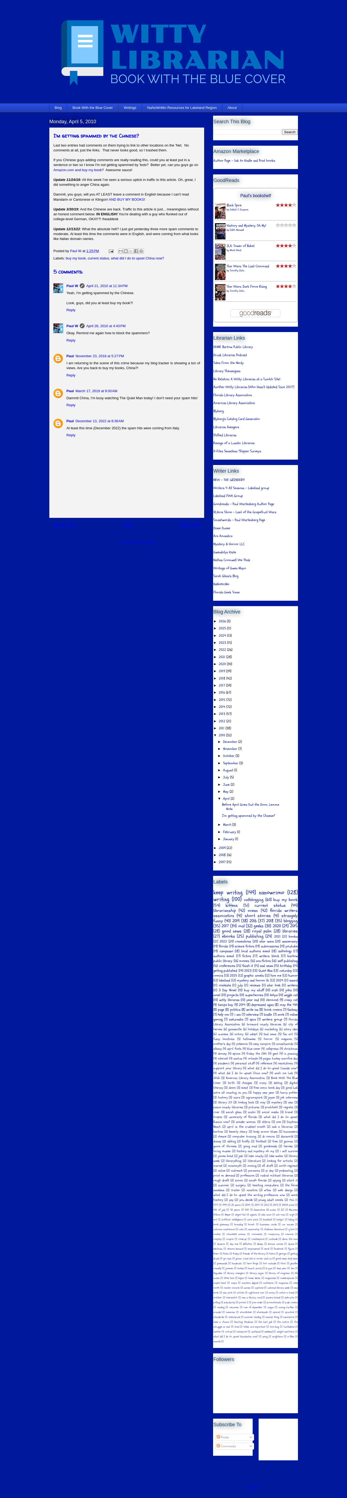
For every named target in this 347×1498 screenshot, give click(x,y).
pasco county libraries (228, 1107)
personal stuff (245, 1063)
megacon (286, 1039)
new (290, 1102)
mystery (276, 1102)
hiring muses (222, 1151)
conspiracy (273, 1234)
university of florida (243, 1117)
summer (223, 1185)
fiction (246, 956)
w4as (267, 1190)
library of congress (279, 1273)
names (247, 1288)
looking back (246, 1102)
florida (223, 946)
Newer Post (64, 525)
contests (225, 985)
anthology (285, 951)
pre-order (257, 1302)
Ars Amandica (222, 536)
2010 (222, 735)
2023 (223, 642)
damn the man (290, 1239)
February (230, 832)
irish (275, 990)
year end (252, 999)
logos (241, 1278)
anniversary (290, 941)
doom (232, 1088)
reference (266, 1063)
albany (217, 1049)
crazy (262, 1083)
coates (217, 1234)
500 (247, 1210)
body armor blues (265, 1131)
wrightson (277, 1336)
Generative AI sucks (265, 1210)
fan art (288, 1034)
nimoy (272, 1293)
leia (292, 1268)
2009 (223, 848)
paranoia (254, 1170)
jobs (288, 990)
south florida (258, 1180)
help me (223, 1014)
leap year (282, 1268)
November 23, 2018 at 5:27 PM (99, 356)
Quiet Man (265, 970)
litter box (229, 1278)
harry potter (289, 1092)
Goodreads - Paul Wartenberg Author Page (243, 504)
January (229, 839)
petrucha (289, 1297)
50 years (235, 1210)
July (226, 777)
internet (223, 1058)
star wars (266, 941)
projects (233, 995)
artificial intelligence (231, 1219)
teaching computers (265, 1185)
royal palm (262, 931)
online (221, 1170)
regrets (288, 1107)
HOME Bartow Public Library (233, 347)
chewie (222, 1136)
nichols (240, 1293)
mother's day (222, 1044)
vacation (252, 1190)
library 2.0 (225, 1102)
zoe (278, 1122)
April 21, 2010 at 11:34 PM (106, 286)
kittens (232, 905)
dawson (221, 1244)
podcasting (286, 1170)
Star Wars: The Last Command (248, 266)
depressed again (262, 1004)
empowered (253, 1249)
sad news (266, 965)
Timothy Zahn (237, 270)
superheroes (254, 995)
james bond (225, 1156)
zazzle (216, 1341)
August (228, 770)
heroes (288, 1146)
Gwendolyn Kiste (224, 552)
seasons (230, 1312)
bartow (218, 1131)
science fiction (244, 946)
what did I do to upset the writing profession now (249, 1195)
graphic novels (254, 975)
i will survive (289, 1151)
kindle (268, 1014)
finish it (247, 965)
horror (268, 1039)
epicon (236, 1053)
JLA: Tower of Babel (241, 245)
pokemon (242, 1044)
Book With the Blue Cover (93, 108)
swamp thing (272, 1317)
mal (241, 926)
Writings (130, 108)
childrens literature (274, 1229)
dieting (278, 1083)
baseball (267, 1219)
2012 (222, 721)
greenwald (222, 1263)
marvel (217, 1166)
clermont (272, 999)
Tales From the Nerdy (228, 362)
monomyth (235, 1166)
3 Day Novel (227, 990)
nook (281, 1014)
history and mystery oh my (255, 1151)
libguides (217, 1273)
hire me (276, 975)
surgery (241, 1185)
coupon (230, 1239)
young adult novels (270, 1200)
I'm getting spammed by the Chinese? (248, 815)
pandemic (224, 1063)
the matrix (283, 1322)
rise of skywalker (252, 1307)
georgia (283, 1254)
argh (292, 1215)
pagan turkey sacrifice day (280, 1058)
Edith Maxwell (237, 230)
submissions (270, 946)
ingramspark (254, 1097)
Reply (70, 310)
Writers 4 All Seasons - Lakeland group (241, 488)
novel (216, 995)
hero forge (252, 1263)
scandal (217, 1312)
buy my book (76, 258)
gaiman (288, 1141)
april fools (234, 1049)
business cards (268, 1224)
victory (238, 1034)
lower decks (254, 1278)
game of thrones (225, 1146)
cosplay (217, 1239)
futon (272, 1254)
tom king (274, 1327)
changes (247, 1083)
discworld (287, 1136)
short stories (258, 916)
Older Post (190, 525)
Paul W (72, 286)
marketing (271, 1029)
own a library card (252, 1297)
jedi (241, 1156)
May (226, 791)
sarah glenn (234, 1112)
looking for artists (280, 1161)
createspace (257, 1239)
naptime (259, 1288)
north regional (288, 1166)
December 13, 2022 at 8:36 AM (99, 421)
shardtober (246, 1312)
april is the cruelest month (246, 1127)
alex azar (266, 1215)
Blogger (252, 1487)
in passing (291, 1053)
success (223, 1034)
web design (285, 1190)
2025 (223, 628)
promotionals (274, 1302)
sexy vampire (262, 1044)
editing (231, 1141)
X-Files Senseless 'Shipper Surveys (237, 451)
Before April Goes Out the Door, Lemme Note (250, 806)
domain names (275, 1244)
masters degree (250, 1283)
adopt (254, 1034)
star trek (274, 985)
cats (241, 1229)
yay (231, 1200)
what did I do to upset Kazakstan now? (235, 1336)
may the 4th (289, 1004)
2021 (222, 657)
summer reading (252, 1317)
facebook (278, 1249)
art (215, 1219)
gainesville (235, 1029)
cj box (291, 1229)
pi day (270, 1170)
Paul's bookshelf (255, 195)
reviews (255, 985)
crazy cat (291, 999)
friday (236, 1254)
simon (239, 1180)
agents (253, 1215)
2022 (223, 649)
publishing (255, 936)
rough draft (221, 1180)
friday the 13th (256, 1053)
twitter (217, 1332)
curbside (273, 1239)
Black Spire (234, 205)
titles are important (254, 1327)
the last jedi (265, 1322)
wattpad (255, 1332)
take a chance (221, 1322)
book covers (273, 1009)
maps (234, 1283)
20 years (236, 1205)
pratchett (271, 1107)
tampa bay (225, 1004)
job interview (289, 1097)
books (293, 936)
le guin (269, 1268)
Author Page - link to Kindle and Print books (244, 160)
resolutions (285, 1063)
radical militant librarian (276, 1175)
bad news (270, 1034)
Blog (58, 108)
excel (266, 1249)
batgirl (280, 1219)
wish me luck (284, 1073)
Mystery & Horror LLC (229, 544)
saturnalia (236, 1019)
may (262, 1102)
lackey (240, 1268)
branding (238, 1224)
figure (291, 1249)
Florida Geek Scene (226, 592)
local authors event (255, 951)
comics (218, 975)
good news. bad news (287, 1258)
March (227, 824)
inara (236, 1097)
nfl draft (267, 1166)
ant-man (280, 1215)
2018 (222, 678)
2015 (222, 699)
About (232, 108)
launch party (254, 1268)
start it (292, 1180)
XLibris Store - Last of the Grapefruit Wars (244, 512)
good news (232, 931)
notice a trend (286, 1293)
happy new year (263, 1092)
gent (275, 1053)
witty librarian (229, 999)
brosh (251, 1224)
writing (221, 899)
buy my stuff (254, 990)
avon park (252, 1219)
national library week (279, 1288)
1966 (291, 1200)
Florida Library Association (232, 395)
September (231, 763)
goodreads (270, 1146)
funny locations (223, 1039)
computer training (244, 1136)
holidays (253, 1029)
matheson (268, 1283)
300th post (288, 1205)
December (230, 741)
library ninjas (257, 1273)
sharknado (262, 1312)
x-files (290, 1336)
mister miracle (231, 1288)
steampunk (234, 1317)
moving (252, 1166)
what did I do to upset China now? (137, 258)
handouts (237, 1263)
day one (234, 1244)
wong (265, 1336)
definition (247, 1244)
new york (227, 1293)
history (223, 1097)
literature (254, 1161)
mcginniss (283, 1283)
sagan (271, 1307)
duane (291, 1244)
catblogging (254, 900)
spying (277, 1180)
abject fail (240, 1215)
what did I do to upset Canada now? (273, 1068)
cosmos (289, 1234)
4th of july (219, 1210)
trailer (235, 1190)
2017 (222, 685)
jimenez (229, 1268)
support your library (227, 1068)
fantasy (292, 1009)
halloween (249, 1039)
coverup (242, 1239)
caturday (285, 970)
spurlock (289, 1312)
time (236, 1327)
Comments (226, 1446)
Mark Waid (235, 250)
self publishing (288, 960)
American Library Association (234, 403)
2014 (222, 706)
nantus (237, 1058)
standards (218, 1317)
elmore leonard (235, 1249)
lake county (256, 1156)
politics (235, 1009)
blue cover (253, 1049)
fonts (226, 1254)
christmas (291, 1049)
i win (237, 1014)
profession (247, 1175)
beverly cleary (238, 1131)
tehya (274, 995)
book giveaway (221, 1224)
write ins (252, 1009)
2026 (223, 621)
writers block (269, 956)
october (217, 1297)
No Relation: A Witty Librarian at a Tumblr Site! (246, 379)
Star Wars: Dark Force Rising (247, 286)
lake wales (276, 1156)
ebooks (228, 936)
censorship (253, 1229)
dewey (260, 1244)
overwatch (231, 1297)
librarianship (224, 911)
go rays (227, 1258)
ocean (253, 911)
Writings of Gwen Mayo (229, 568)
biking (291, 1219)
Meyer (228, 1215)
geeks (259, 926)
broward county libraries (264, 1024)
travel (289, 1112)
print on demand (224, 1175)
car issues (288, 1224)
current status (98, 258)
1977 (215, 1205)
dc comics (268, 1136)
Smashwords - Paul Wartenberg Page (239, 520)
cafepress (272, 1049)
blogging (291, 921)
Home (127, 525)
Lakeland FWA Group (228, 495)
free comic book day (267, 1088)
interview (252, 1014)
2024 (223, 635)
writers (292, 985)
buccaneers (291, 1131)
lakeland (224, 980)
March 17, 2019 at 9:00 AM (96, 391)
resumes (234, 1307)
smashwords (284, 1044)
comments (257, 1234)
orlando (253, 1058)
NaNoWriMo (221, 584)
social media (270, 1112)
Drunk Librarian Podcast (230, 355)
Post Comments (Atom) (137, 543)
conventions (243, 941)
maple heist (219, 1283)
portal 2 (243, 1302)
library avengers (236, 1273)
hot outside (269, 1263)
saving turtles (286, 1307)
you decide (246, 1200)
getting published (225, 970)
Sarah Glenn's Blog (225, 576)
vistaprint (241, 1332)
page (221, 1009)
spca (253, 1019)
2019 (222, 671)
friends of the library (254, 1254)
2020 (223, 664)
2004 (247, 1205)
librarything (233, 1161)
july (240, 985)
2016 (222, 692)
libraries (290, 931)
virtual (228, 1332)
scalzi (252, 1112)
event (244, 1088)
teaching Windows (243, 1322)
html (283, 1263)
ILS (282, 1210)
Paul (70, 356)
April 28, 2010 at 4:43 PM (106, 326)
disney (217, 1141)
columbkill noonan (236, 1234)
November (230, 748)
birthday (286, 965)
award (293, 980)
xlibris (266, 1122)
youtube (291, 946)
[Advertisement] (276, 1438)
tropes (217, 1117)
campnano (226, 951)
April (227, 798)
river (216, 1112)
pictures (254, 1107)
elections (218, 1249)
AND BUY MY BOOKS (126, 199)
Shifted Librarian (224, 435)
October (229, 755)
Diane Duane (221, 528)
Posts (223, 1437)
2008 (223, 855)
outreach (237, 1170)
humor (293, 975)
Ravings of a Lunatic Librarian (234, 443)
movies (244, 960)
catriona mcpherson (224, 1229)
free (275, 1141)
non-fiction (263, 960)
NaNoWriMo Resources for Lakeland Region (182, 108)
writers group (272, 1019)
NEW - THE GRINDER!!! (229, 479)
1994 (224, 1205)
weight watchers (285, 1332)
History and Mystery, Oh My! (246, 225)
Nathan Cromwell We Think (231, 560)
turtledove (289, 1327)
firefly (246, 1141)
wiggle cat (291, 995)
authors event (223, 956)
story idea (291, 1029)
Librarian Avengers (226, 427)
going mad (250, 1146)
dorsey (222, 1053)
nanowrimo (271, 892)
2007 (223, 862)
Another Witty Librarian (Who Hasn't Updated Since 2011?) (253, 387)
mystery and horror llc (253, 980)
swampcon (288, 1317)
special (276, 1312)
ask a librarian (282, 1127)
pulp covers (291, 1302)
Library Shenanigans (226, 371)
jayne (271, 1097)
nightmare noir (256, 1293)
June (227, 784)
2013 (222, 713)
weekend (268, 1332)
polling (216, 1302)
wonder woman (246, 1122)
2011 (222, 728)
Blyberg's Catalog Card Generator (236, 419)
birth (231, 1083)
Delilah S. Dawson (239, 210)
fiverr (216, 1254)
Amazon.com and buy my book (77, 170)
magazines (270, 1278)
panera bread (273, 1297)
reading (220, 1307)
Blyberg (218, 411)
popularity (229, 1302)
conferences (227, 965)
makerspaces (287, 1278)
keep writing (228, 892)
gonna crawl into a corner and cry (254, 1258)
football (261, 1141)
